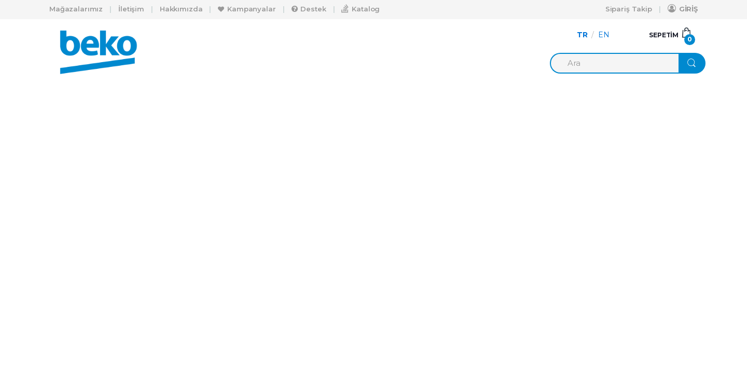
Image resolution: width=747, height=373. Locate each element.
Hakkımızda (181, 9)
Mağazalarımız (76, 9)
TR (582, 34)
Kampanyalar (246, 9)
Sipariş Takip (628, 9)
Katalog (360, 8)
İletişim (131, 9)
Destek (309, 9)
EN (604, 34)
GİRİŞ (683, 8)
